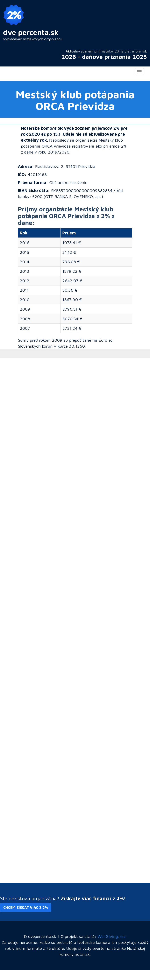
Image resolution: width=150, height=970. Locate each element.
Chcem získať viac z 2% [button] (25, 907)
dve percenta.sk (31, 32)
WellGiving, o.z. (112, 936)
